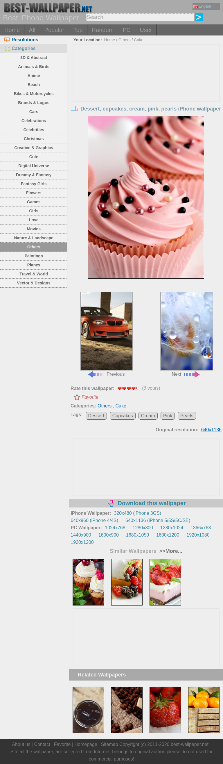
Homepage (86, 744)
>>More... (170, 551)
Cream (148, 415)
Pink (167, 415)
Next (186, 334)
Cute (33, 156)
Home (12, 30)
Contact (42, 744)
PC (127, 30)
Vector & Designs (34, 283)
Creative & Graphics (33, 147)
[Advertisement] (146, 88)
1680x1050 (137, 535)
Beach (34, 84)
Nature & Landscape (33, 238)
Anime (34, 75)
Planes (33, 265)
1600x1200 (167, 535)
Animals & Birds (33, 66)
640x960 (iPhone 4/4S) (94, 520)
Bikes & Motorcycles (34, 93)
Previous (106, 334)
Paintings (34, 256)
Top (78, 30)
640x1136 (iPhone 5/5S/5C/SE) (157, 520)
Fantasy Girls (34, 183)
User (146, 30)
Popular (54, 30)
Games (34, 202)
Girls (33, 211)
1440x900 (81, 535)
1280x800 (143, 527)
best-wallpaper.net (189, 744)
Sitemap (109, 744)
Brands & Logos (33, 102)
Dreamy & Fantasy (33, 174)
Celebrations (33, 120)
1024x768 (115, 527)
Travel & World (33, 274)
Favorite (90, 397)
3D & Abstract (33, 57)
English (202, 6)
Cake (138, 40)
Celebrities (33, 129)
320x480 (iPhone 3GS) (137, 513)
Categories (20, 48)
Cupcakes (122, 415)
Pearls (186, 415)
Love (34, 220)
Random (103, 30)
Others (33, 247)
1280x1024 (171, 527)
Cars (33, 111)
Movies (33, 229)
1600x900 (108, 535)
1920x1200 (82, 542)
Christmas (34, 138)
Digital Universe (33, 165)
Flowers (34, 192)
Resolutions (21, 39)
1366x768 (200, 527)
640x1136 (211, 429)
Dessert (96, 415)
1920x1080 (197, 535)
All (32, 30)
